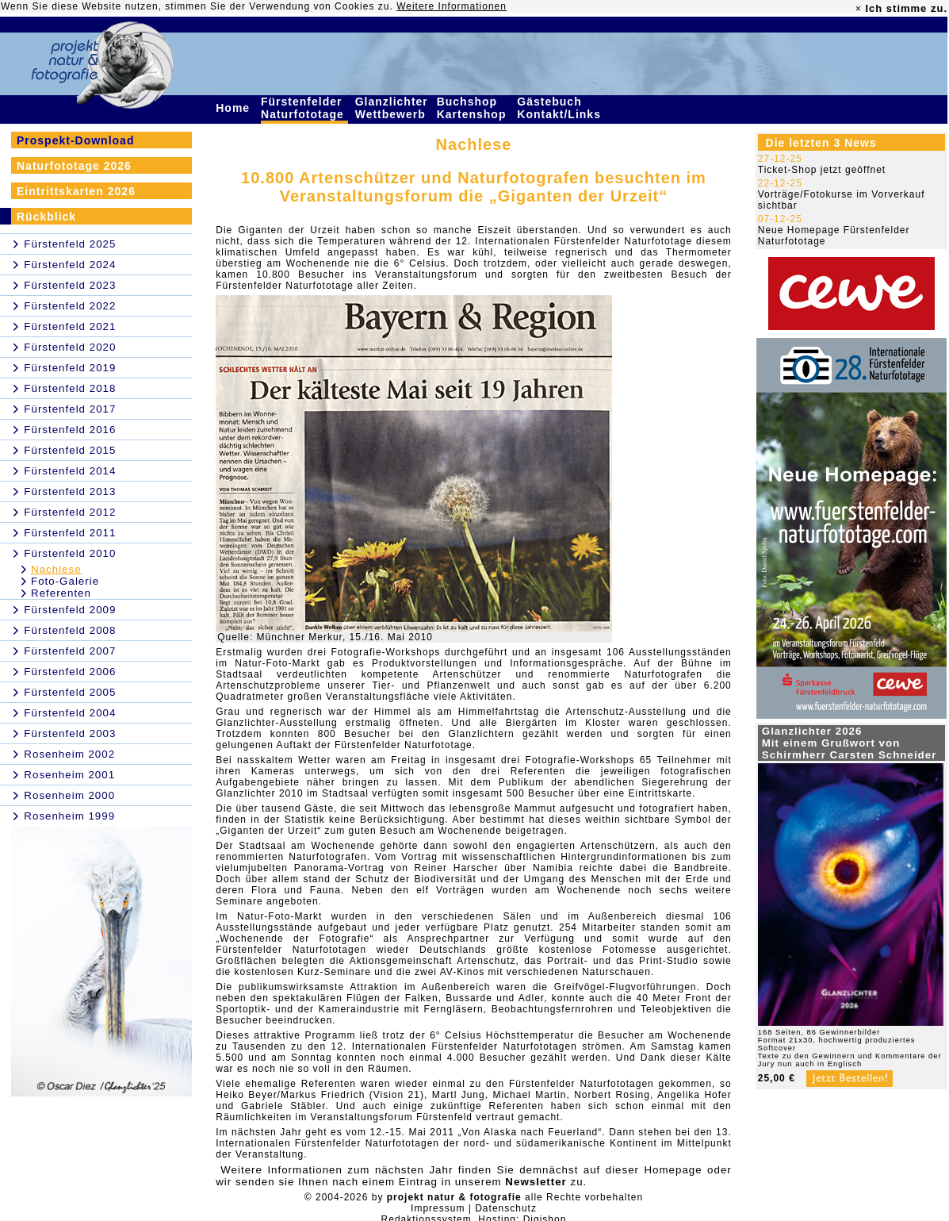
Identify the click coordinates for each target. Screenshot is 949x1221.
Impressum (438, 1208)
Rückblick (46, 216)
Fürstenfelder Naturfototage (304, 108)
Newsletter (535, 1182)
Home (235, 108)
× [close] (858, 8)
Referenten (61, 593)
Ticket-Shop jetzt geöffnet (822, 169)
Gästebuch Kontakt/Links (560, 108)
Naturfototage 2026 (74, 165)
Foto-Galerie (65, 581)
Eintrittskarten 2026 (76, 191)
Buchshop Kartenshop (474, 108)
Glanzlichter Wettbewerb (392, 108)
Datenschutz (506, 1208)
